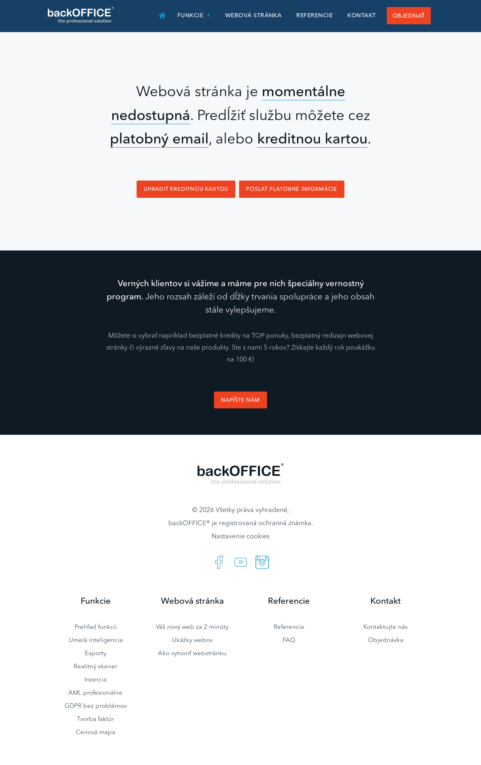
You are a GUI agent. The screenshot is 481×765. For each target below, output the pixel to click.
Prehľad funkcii (95, 627)
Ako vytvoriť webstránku (192, 653)
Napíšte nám (240, 400)
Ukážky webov (192, 640)
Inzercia (95, 679)
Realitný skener (95, 666)
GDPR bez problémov (96, 705)
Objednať (409, 15)
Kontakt (361, 15)
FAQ (289, 640)
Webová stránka (253, 15)
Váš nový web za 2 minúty (192, 627)
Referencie (314, 15)
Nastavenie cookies (240, 536)
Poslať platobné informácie (291, 189)
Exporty (95, 653)
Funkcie (190, 15)
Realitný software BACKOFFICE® (81, 15)
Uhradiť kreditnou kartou (186, 189)
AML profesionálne (95, 692)
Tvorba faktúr (95, 719)
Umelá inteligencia (96, 640)
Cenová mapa (95, 732)
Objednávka (385, 640)
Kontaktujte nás (385, 627)
